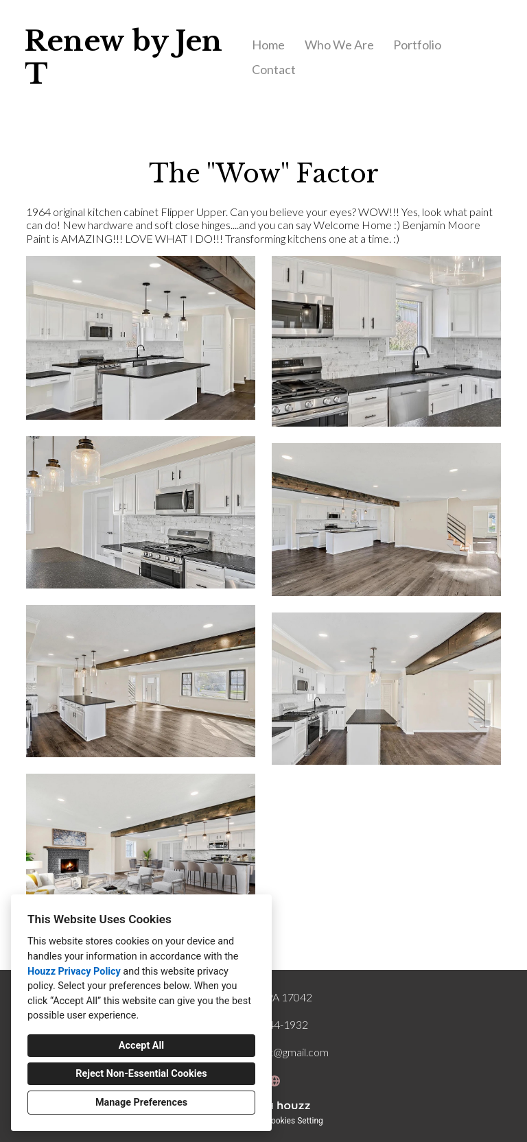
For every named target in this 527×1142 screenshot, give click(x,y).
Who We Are (339, 44)
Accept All (141, 1045)
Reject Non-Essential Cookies (141, 1074)
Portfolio (417, 44)
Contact (274, 69)
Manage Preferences (141, 1102)
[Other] (274, 1081)
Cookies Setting (294, 1121)
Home (268, 44)
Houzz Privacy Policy (74, 971)
